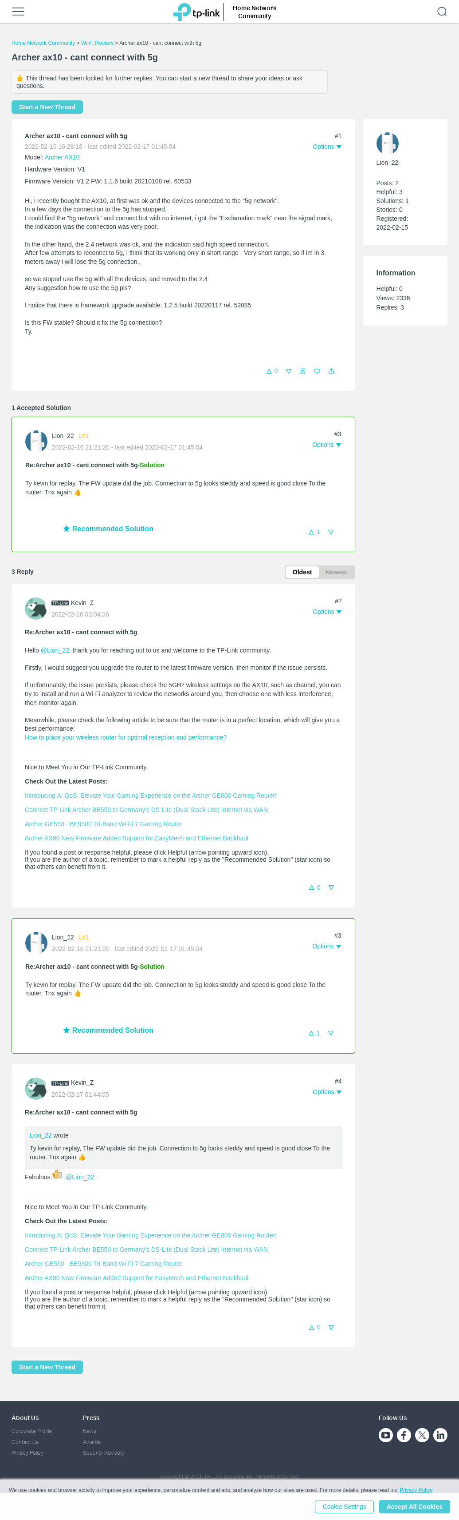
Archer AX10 (62, 157)
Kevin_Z (82, 602)
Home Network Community (43, 43)
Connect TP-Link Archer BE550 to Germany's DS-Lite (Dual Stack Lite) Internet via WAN (146, 809)
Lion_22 (63, 435)
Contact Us (25, 1442)
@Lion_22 (55, 650)
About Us (25, 1417)
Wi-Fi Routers (98, 43)
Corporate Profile (32, 1431)
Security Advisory (104, 1452)
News (89, 1431)
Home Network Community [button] (255, 12)
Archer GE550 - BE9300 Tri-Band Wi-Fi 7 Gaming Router (103, 824)
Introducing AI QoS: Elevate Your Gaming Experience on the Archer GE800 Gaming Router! (151, 795)
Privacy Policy (27, 1452)
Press (91, 1417)
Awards (92, 1442)
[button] (331, 371)
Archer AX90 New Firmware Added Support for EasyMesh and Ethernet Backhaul (136, 838)
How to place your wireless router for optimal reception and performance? (126, 737)
